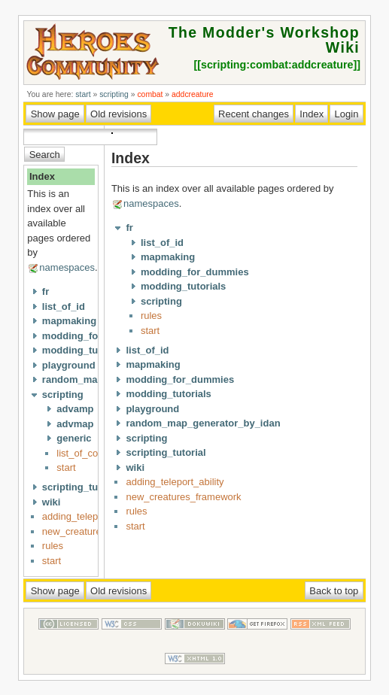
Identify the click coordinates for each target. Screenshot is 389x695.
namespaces (67, 267)
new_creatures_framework (183, 496)
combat (150, 94)
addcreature (192, 94)
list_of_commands (95, 453)
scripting (114, 94)
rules (52, 545)
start (82, 94)
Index (42, 176)
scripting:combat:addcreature (277, 65)
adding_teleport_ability (91, 516)
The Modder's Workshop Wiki (264, 40)
